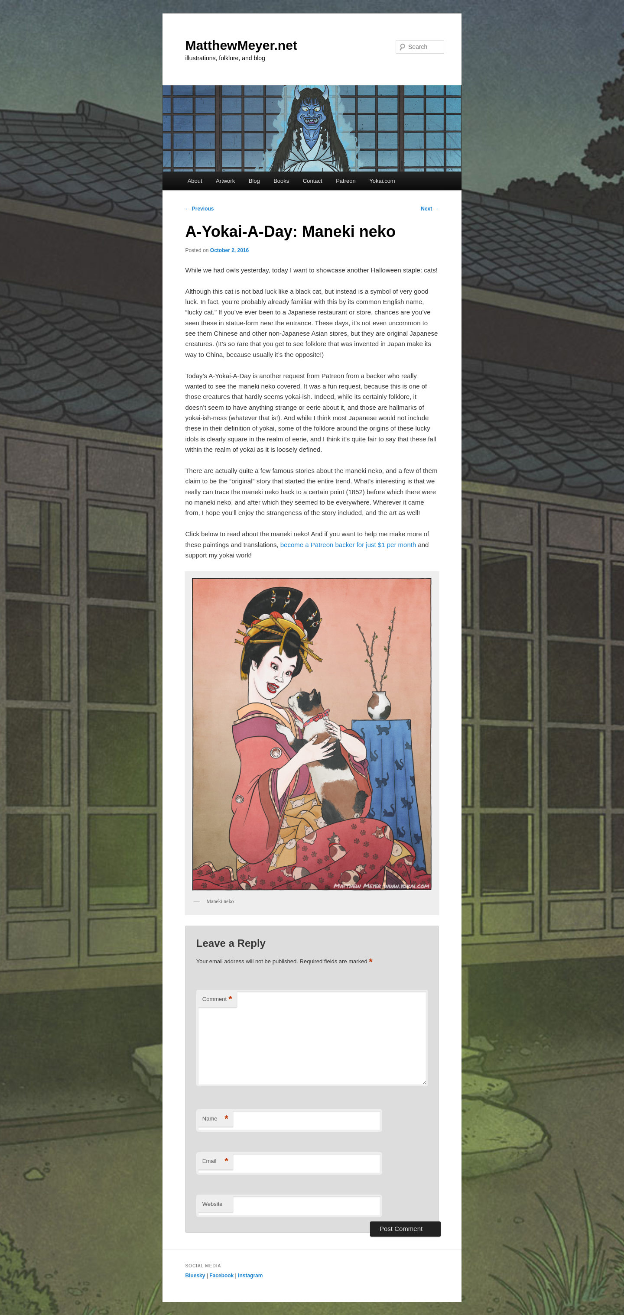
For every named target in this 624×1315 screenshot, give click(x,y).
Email (215, 1161)
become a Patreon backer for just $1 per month (348, 544)
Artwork (225, 181)
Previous (199, 209)
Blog (254, 181)
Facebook (221, 1276)
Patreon (346, 181)
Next (430, 209)
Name (215, 1119)
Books (281, 181)
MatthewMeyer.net (241, 45)
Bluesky (195, 1276)
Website (212, 1204)
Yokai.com (382, 181)
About (195, 181)
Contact (312, 181)
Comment (217, 999)
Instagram (250, 1276)
